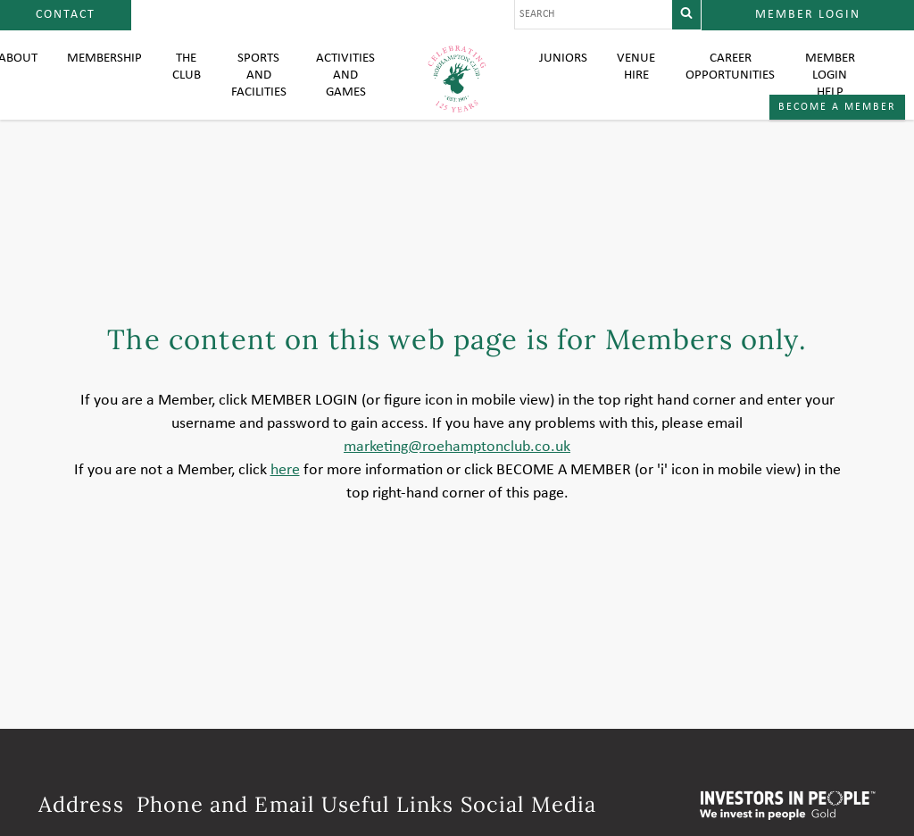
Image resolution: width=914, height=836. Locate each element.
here (285, 505)
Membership (96, 71)
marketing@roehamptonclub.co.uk (457, 482)
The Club (181, 80)
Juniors (563, 71)
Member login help (836, 89)
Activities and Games (344, 89)
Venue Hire (637, 80)
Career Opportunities (733, 80)
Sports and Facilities (255, 89)
